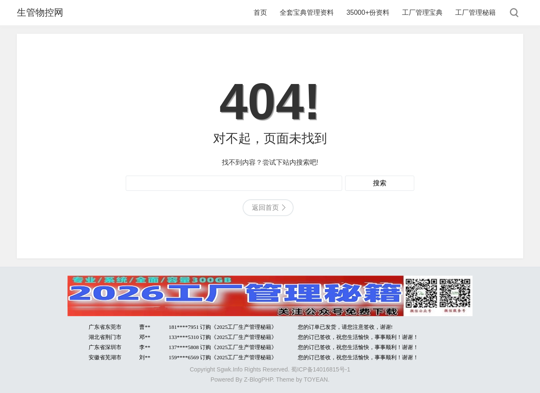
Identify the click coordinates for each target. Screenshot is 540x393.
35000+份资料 (367, 12)
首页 (260, 12)
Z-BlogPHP (258, 379)
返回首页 (265, 207)
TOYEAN (316, 379)
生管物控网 (40, 12)
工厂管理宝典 (422, 12)
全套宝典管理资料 (307, 12)
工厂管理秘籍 (475, 12)
